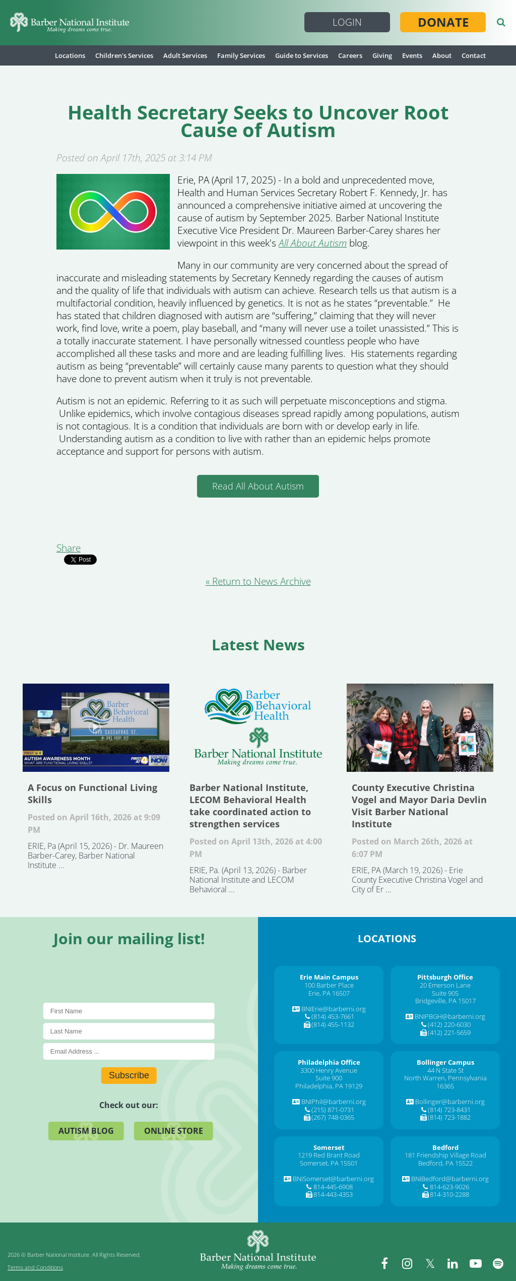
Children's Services (124, 55)
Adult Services (185, 55)
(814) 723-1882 (449, 1117)
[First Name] (129, 1011)
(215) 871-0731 (332, 1109)
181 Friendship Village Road (445, 1155)
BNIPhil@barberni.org (333, 1101)
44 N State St (445, 1070)
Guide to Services (301, 55)
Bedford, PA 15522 (445, 1163)
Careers (350, 55)
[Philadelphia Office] (329, 1062)
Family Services (241, 55)
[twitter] (430, 1263)
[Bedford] (445, 1147)
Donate (443, 22)
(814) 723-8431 (449, 1109)
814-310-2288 (449, 1194)
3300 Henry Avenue (328, 1070)
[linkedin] (453, 1263)
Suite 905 (445, 993)
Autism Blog (86, 1130)
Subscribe (129, 1075)
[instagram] (408, 1263)
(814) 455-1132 (332, 1024)
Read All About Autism (258, 486)
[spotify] (498, 1263)
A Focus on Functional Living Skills (96, 728)
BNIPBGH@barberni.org (450, 1016)
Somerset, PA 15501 (329, 1163)
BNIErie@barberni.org (333, 1008)
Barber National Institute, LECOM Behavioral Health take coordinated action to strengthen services (257, 728)
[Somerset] (329, 1147)
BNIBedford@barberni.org (450, 1178)
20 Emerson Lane (445, 985)
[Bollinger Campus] (445, 1062)
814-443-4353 (333, 1194)
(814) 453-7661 (332, 1016)
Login (347, 22)
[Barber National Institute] (69, 23)
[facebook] (385, 1263)
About (442, 55)
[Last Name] (129, 1031)
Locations (70, 55)
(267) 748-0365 (332, 1117)
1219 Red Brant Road (329, 1155)
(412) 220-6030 (449, 1024)
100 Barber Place (329, 985)
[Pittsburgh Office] (445, 977)
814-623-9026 (449, 1186)
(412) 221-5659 (449, 1032)
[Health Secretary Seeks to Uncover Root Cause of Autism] (113, 246)
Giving (382, 55)
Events (412, 55)
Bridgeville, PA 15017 (445, 1000)
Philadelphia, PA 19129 (328, 1085)
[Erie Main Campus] (329, 977)
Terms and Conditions (35, 1267)
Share (68, 548)
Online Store (173, 1130)
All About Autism (313, 243)
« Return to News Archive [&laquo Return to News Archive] (258, 581)
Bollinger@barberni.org (450, 1101)
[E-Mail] (129, 1051)
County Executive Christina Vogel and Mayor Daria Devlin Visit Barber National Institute (420, 728)
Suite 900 (328, 1077)
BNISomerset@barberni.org (333, 1178)
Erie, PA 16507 (329, 993)
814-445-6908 (333, 1186)
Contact (474, 55)
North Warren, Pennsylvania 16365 (445, 1081)
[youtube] (476, 1263)
